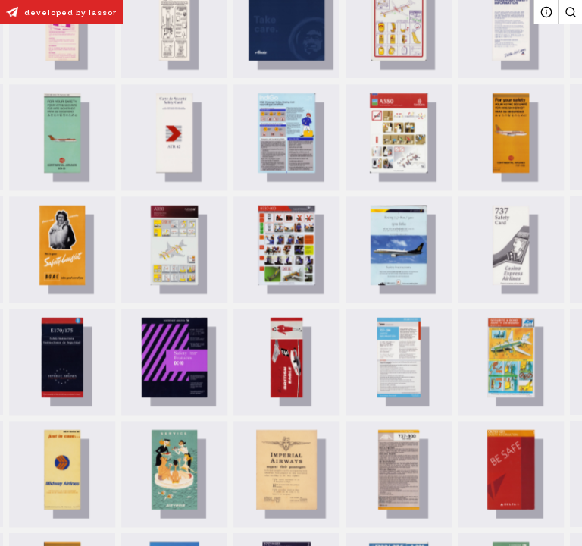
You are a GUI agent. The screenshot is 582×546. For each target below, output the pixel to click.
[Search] (570, 12)
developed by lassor (58, 12)
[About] (546, 12)
